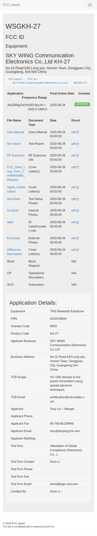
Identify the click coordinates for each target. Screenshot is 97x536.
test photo (13, 198)
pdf (75, 132)
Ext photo (13, 238)
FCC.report (11, 5)
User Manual (15, 132)
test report (14, 143)
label (10, 222)
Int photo (13, 210)
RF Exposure (15, 155)
